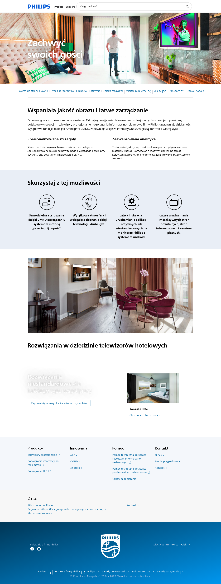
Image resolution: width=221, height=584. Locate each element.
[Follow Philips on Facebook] (32, 548)
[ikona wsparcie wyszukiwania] (187, 6)
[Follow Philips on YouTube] (39, 548)
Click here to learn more (143, 415)
